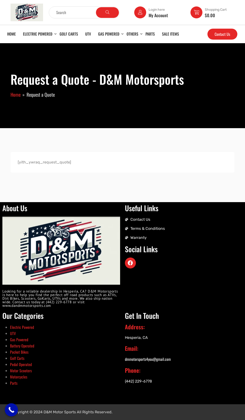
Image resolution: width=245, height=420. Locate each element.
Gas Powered (108, 34)
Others (132, 34)
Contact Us (222, 34)
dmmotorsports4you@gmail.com (148, 359)
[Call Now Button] (11, 409)
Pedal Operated (21, 364)
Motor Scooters (21, 370)
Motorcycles (18, 377)
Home (11, 34)
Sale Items (170, 34)
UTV (88, 34)
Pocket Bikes (19, 352)
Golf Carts (69, 34)
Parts (150, 34)
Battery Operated (22, 346)
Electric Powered (37, 34)
